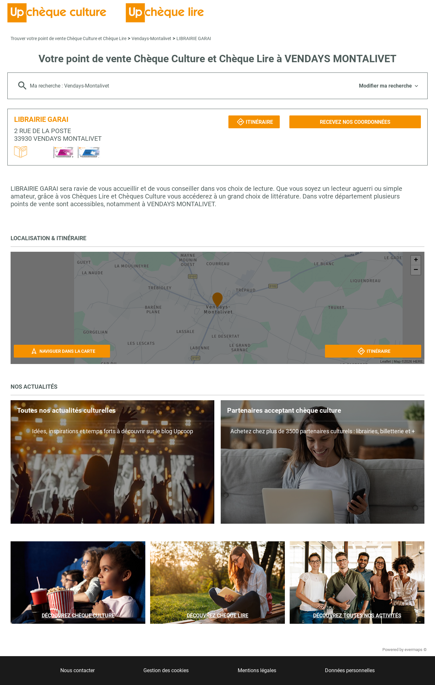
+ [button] (416, 260)
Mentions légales (257, 670)
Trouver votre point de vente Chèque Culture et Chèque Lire (68, 38)
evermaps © (416, 649)
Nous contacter (77, 670)
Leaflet (385, 361)
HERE (418, 361)
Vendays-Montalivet (151, 38)
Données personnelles (350, 670)
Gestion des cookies (166, 670)
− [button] (416, 270)
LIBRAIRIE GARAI (193, 38)
